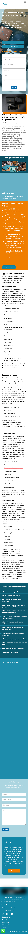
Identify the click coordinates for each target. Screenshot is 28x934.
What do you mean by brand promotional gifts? (13, 643)
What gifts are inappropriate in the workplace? (11, 623)
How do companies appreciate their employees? (12, 634)
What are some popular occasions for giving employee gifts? (12, 606)
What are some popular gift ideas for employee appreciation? (12, 611)
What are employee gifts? (9, 592)
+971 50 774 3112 (13, 46)
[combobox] (5, 64)
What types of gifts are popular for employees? (11, 600)
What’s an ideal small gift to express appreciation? (12, 628)
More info (14, 871)
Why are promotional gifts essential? (12, 648)
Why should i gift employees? (10, 596)
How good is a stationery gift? (10, 652)
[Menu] (25, 2)
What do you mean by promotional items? (13, 639)
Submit (14, 87)
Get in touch (13, 42)
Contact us (9, 267)
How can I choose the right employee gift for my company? (13, 617)
